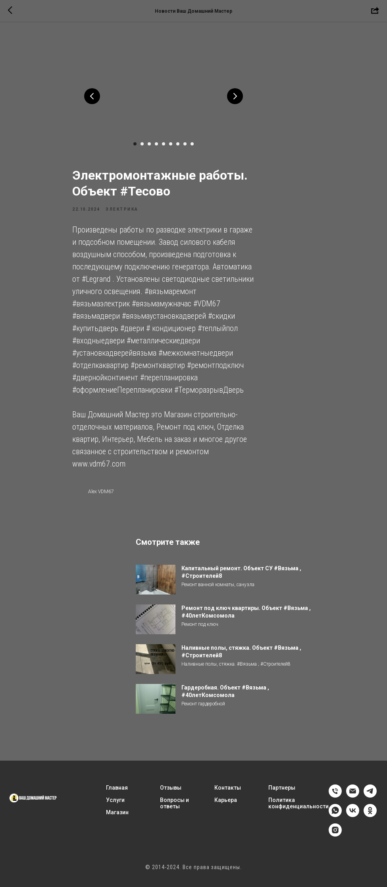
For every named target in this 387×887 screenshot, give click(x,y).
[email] (352, 797)
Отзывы (170, 789)
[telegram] (370, 797)
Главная (117, 789)
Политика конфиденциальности (298, 805)
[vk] (352, 816)
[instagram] (335, 836)
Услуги (115, 802)
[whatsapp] (335, 816)
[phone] (335, 797)
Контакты (227, 789)
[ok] (370, 816)
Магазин (117, 814)
